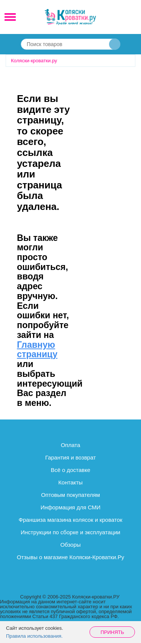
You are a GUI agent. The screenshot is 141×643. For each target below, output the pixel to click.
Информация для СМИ (71, 507)
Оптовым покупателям (70, 495)
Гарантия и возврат (70, 457)
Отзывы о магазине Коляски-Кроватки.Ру (70, 557)
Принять (112, 632)
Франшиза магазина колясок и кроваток (71, 520)
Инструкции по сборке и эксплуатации (70, 532)
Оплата (70, 445)
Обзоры (70, 544)
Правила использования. (34, 636)
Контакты (70, 482)
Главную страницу (37, 349)
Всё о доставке (70, 470)
